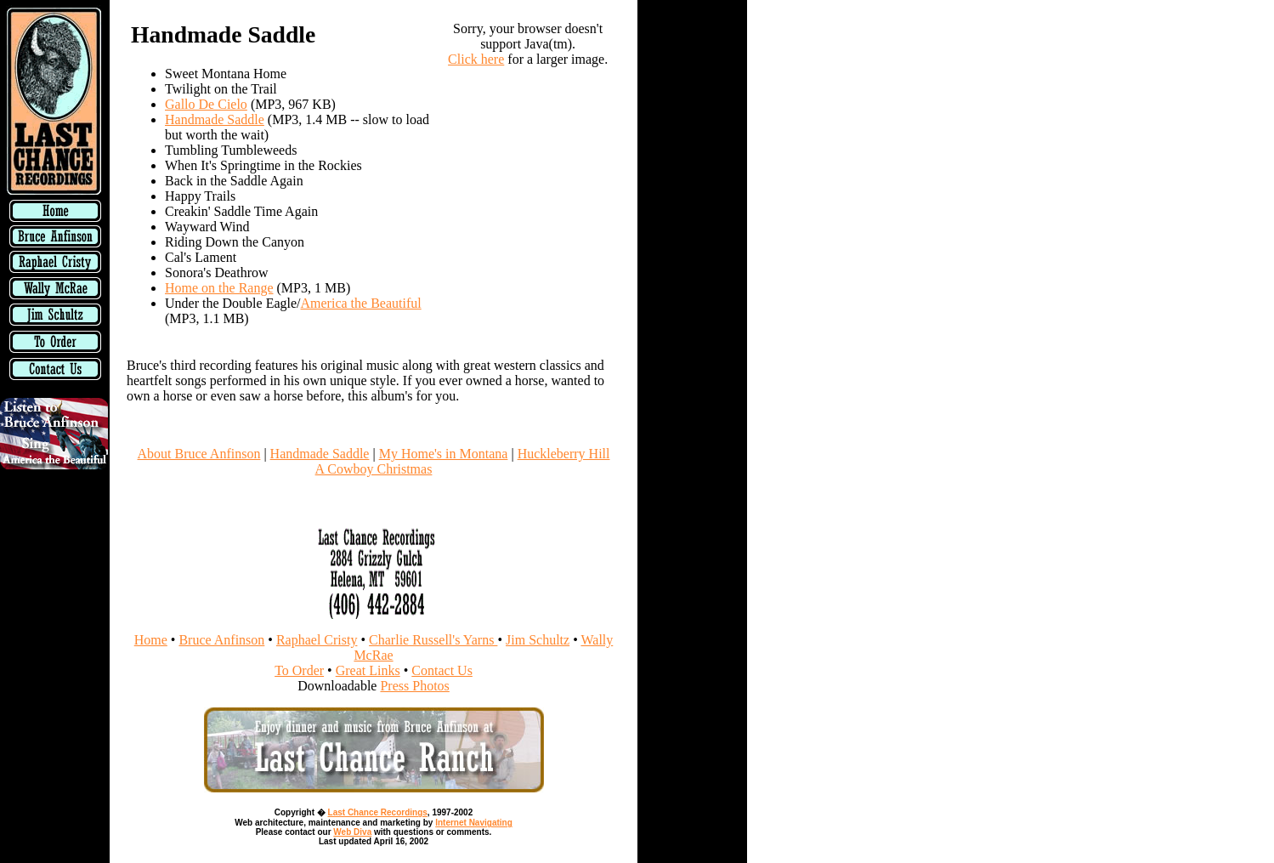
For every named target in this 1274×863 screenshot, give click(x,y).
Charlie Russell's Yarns (433, 640)
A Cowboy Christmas (374, 469)
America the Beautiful (361, 303)
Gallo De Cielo (206, 104)
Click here (476, 59)
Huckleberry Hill (564, 453)
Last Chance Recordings (377, 812)
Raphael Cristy (317, 640)
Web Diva (352, 832)
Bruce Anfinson (221, 640)
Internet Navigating (473, 822)
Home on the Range (219, 288)
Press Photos (414, 685)
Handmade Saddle (214, 119)
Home (150, 640)
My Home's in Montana (443, 453)
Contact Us (442, 670)
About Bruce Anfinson (199, 453)
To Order (299, 670)
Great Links (368, 670)
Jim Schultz (537, 640)
